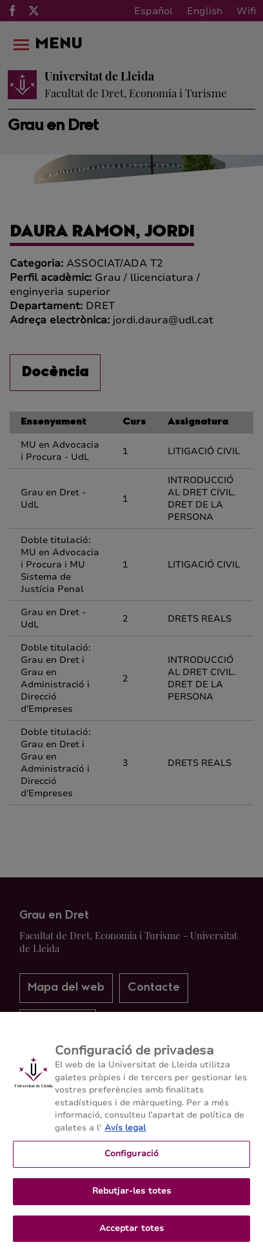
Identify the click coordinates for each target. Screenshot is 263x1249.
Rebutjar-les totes (131, 1195)
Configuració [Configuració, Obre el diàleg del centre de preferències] (131, 1158)
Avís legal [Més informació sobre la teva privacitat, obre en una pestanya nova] (125, 1132)
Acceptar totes (131, 1232)
